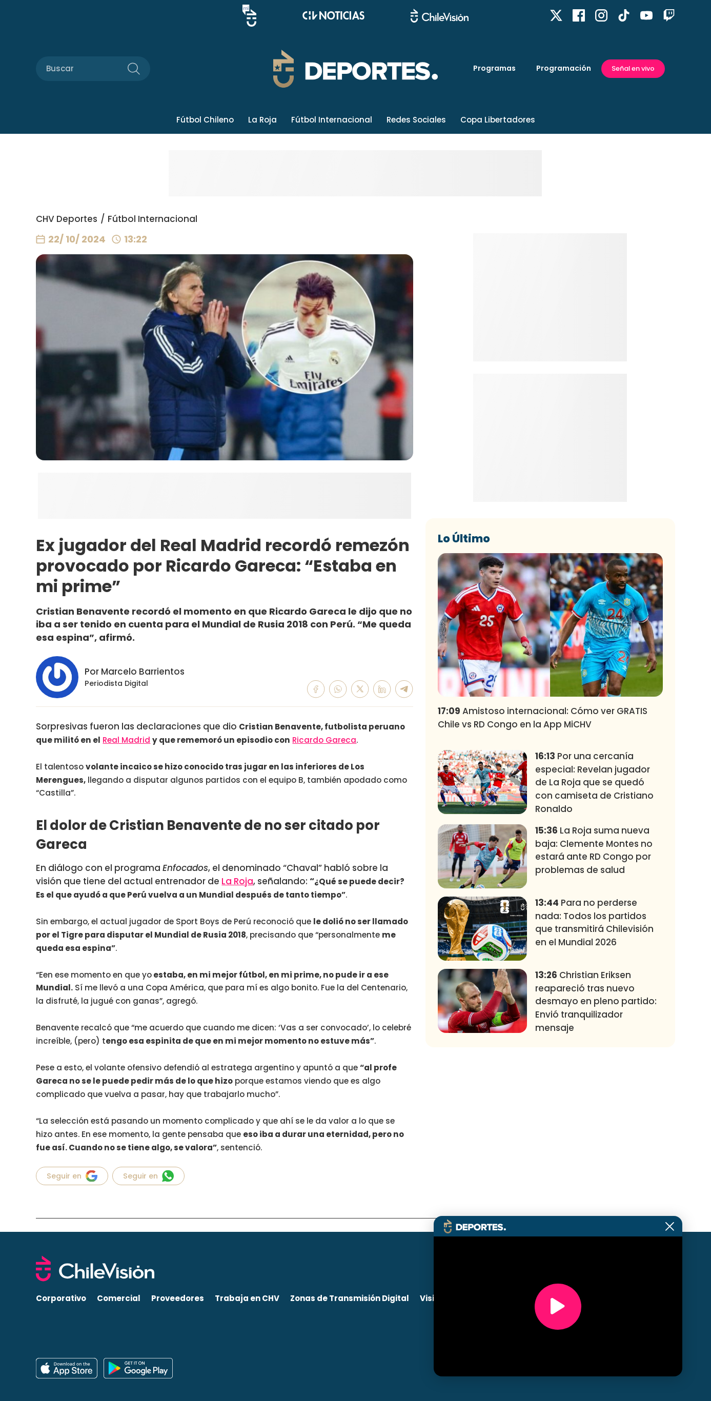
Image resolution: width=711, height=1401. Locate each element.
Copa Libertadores (497, 119)
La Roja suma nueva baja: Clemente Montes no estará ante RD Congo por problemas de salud (594, 1002)
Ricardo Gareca (324, 740)
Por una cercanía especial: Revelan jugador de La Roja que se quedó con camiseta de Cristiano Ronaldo (594, 934)
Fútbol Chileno (205, 119)
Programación (563, 68)
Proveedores (177, 1298)
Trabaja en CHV (247, 1298)
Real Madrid (126, 740)
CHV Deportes (66, 219)
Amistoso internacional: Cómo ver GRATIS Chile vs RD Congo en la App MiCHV (542, 869)
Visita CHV (441, 1298)
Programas (494, 68)
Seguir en (72, 1176)
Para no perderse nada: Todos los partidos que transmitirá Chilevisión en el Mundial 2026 (594, 1074)
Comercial (118, 1298)
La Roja (262, 119)
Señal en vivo (633, 68)
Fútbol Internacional (331, 119)
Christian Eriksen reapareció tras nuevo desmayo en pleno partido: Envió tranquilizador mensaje (596, 1153)
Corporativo (61, 1298)
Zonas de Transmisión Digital (349, 1298)
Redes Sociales (416, 119)
